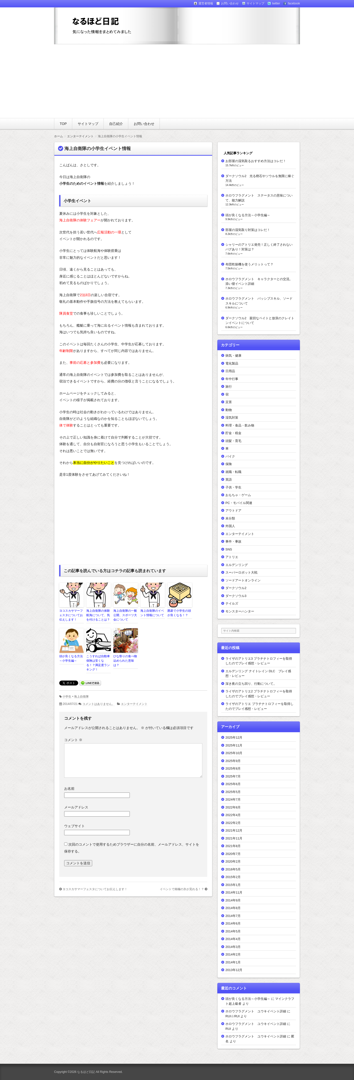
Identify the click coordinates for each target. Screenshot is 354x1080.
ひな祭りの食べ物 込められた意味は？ (125, 660)
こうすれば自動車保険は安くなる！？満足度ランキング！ (98, 662)
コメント (73, 740)
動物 (228, 410)
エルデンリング (236, 565)
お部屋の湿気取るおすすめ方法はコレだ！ (255, 161)
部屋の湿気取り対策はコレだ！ (247, 230)
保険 (228, 464)
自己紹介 (116, 124)
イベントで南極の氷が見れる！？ (182, 889)
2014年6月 (233, 923)
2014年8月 (233, 908)
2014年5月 (233, 931)
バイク (230, 456)
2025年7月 (233, 776)
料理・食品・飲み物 (239, 425)
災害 (228, 402)
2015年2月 (233, 877)
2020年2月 (233, 861)
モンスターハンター (239, 611)
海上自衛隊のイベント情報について (152, 613)
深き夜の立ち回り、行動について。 (251, 683)
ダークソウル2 (235, 588)
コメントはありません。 (98, 704)
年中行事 (231, 379)
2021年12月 (233, 830)
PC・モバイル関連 (238, 503)
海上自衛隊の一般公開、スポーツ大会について (125, 615)
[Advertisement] (177, 81)
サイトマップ (88, 124)
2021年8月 (233, 846)
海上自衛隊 (81, 696)
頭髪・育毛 (233, 441)
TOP (63, 124)
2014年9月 (233, 900)
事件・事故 (233, 541)
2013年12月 (233, 970)
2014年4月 (233, 939)
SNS (228, 549)
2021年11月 (233, 838)
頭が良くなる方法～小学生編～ (71, 658)
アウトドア (233, 510)
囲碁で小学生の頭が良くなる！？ (179, 613)
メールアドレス (76, 807)
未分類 (230, 518)
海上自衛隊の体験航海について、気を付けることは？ (98, 615)
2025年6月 (233, 784)
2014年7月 (233, 916)
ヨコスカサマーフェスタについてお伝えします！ (71, 615)
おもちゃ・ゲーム (238, 495)
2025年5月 (233, 792)
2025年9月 (233, 761)
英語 (228, 479)
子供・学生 (233, 487)
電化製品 (231, 363)
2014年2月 (233, 954)
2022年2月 (233, 823)
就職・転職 (233, 472)
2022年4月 (233, 815)
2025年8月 (233, 768)
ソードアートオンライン (243, 580)
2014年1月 (233, 962)
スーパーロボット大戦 (241, 572)
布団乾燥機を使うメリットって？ (249, 264)
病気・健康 (233, 355)
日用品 (230, 371)
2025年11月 (233, 745)
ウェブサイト (74, 826)
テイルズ (231, 603)
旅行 (228, 386)
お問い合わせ (144, 124)
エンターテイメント (134, 704)
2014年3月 (233, 947)
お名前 (69, 789)
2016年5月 (233, 869)
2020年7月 (233, 854)
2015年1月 (233, 885)
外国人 (230, 526)
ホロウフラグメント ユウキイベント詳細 (255, 1011)
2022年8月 (233, 807)
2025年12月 (233, 737)
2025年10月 (233, 753)
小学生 (66, 696)
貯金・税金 (233, 433)
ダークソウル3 (235, 596)
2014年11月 (233, 892)
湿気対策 (231, 417)
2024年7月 (233, 799)
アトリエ (231, 557)
